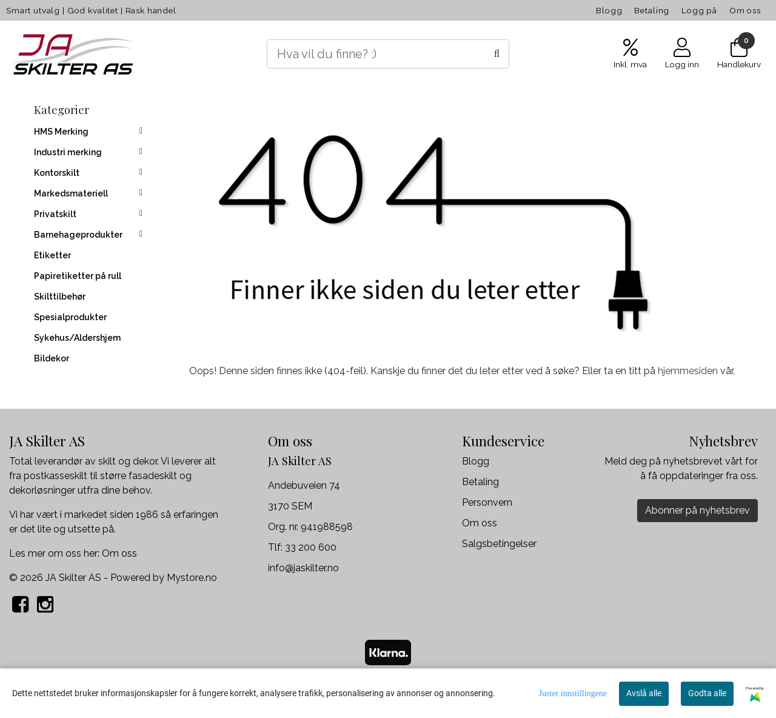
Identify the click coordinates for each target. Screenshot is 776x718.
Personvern (487, 502)
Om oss (745, 10)
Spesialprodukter (70, 317)
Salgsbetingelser (499, 543)
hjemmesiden (688, 371)
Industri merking (68, 152)
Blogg (609, 10)
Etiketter (52, 255)
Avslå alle (643, 693)
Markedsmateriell (71, 193)
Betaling (651, 10)
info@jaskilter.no (303, 568)
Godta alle (707, 693)
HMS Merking (61, 131)
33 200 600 (310, 547)
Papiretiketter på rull (77, 276)
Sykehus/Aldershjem (77, 338)
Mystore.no (192, 577)
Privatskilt (55, 214)
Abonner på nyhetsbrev (697, 510)
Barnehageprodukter (78, 235)
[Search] (388, 54)
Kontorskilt (56, 173)
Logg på (699, 10)
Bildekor (51, 358)
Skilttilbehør (59, 296)
